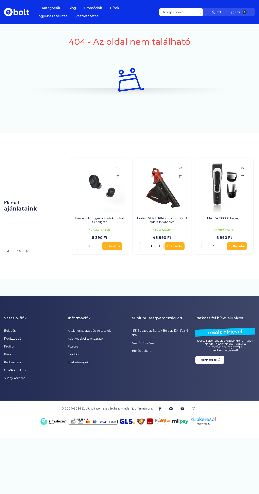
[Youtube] (182, 409)
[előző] (8, 251)
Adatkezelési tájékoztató (85, 338)
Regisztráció (12, 338)
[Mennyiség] (89, 246)
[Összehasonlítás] (118, 176)
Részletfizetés (86, 16)
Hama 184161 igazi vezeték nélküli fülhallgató (99, 220)
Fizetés (73, 346)
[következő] (27, 251)
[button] (48, 8)
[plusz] (97, 246)
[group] (162, 206)
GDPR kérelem (15, 370)
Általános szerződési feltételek (89, 331)
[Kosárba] (112, 246)
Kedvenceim (13, 362)
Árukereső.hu (203, 423)
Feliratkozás (210, 359)
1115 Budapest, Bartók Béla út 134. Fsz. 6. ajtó (160, 333)
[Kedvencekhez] (118, 168)
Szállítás (73, 354)
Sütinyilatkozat (14, 378)
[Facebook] (160, 409)
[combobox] (181, 12)
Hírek (114, 8)
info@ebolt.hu (141, 351)
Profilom (10, 346)
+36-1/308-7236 (143, 343)
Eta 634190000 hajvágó (224, 218)
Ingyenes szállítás (52, 16)
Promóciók (93, 8)
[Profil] (216, 12)
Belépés (10, 331)
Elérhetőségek (78, 362)
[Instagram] (193, 409)
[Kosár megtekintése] (238, 12)
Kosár (8, 354)
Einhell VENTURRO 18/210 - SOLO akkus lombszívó (162, 220)
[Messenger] (171, 409)
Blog (72, 8)
